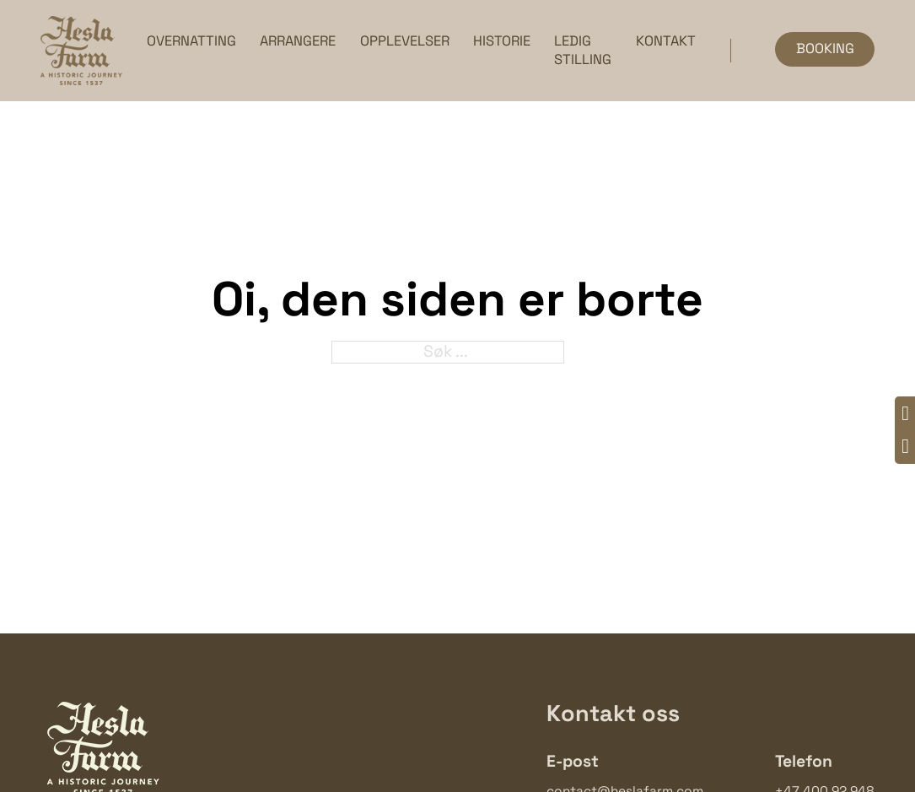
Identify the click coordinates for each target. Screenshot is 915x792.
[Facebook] (905, 414)
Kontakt (666, 41)
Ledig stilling (582, 50)
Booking (825, 48)
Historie (501, 41)
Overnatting (191, 41)
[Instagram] (905, 447)
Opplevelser (404, 41)
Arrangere (298, 41)
